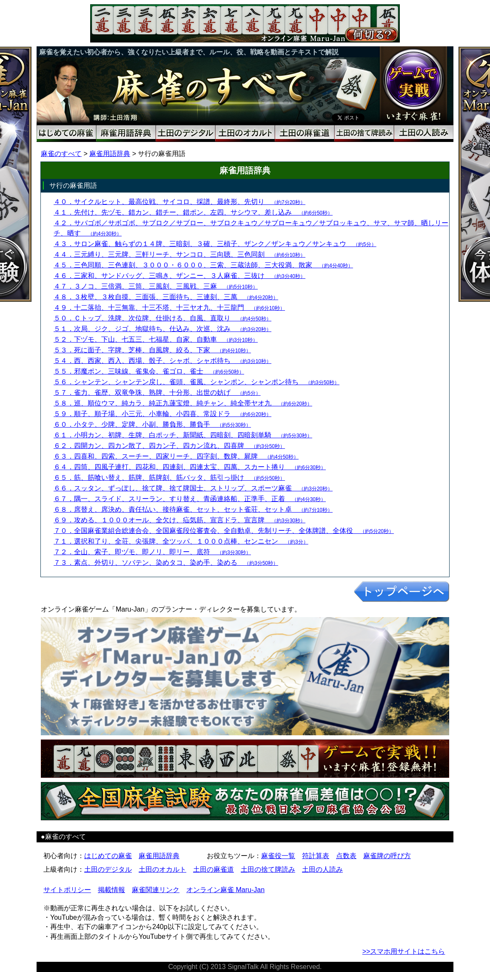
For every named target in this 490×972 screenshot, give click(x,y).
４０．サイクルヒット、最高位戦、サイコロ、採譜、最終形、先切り (179, 201)
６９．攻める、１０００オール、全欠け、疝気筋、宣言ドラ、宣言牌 (179, 520)
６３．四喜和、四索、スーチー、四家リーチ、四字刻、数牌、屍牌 (176, 456)
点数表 (346, 855)
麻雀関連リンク (155, 889)
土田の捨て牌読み (268, 869)
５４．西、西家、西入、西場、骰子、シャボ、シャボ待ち (162, 360)
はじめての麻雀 (108, 855)
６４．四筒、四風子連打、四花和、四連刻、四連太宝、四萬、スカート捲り (190, 466)
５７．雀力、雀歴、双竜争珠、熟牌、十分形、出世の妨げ (157, 392)
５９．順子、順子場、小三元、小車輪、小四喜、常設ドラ (162, 413)
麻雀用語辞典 (109, 153)
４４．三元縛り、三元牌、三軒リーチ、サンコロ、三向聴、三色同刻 (179, 254)
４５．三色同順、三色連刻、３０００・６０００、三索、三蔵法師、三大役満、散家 (203, 265)
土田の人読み (322, 869)
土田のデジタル (108, 869)
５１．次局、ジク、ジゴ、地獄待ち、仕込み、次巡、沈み (162, 328)
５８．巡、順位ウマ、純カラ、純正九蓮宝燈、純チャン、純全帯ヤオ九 (183, 403)
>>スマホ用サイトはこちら (403, 951)
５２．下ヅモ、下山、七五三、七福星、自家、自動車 (156, 339)
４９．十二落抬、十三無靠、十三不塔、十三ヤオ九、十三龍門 (169, 307)
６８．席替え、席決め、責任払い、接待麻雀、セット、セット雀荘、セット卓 (193, 509)
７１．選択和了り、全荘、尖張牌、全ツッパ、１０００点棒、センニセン (181, 541)
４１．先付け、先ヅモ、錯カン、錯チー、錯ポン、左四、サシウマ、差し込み (193, 212)
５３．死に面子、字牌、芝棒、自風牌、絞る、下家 (152, 350)
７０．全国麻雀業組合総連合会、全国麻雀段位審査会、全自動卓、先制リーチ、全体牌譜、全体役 (224, 530)
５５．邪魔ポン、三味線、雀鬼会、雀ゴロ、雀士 (149, 371)
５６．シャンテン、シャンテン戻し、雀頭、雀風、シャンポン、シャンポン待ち (196, 381)
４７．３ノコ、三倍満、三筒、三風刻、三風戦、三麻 (156, 286)
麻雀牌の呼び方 (387, 855)
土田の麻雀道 (213, 869)
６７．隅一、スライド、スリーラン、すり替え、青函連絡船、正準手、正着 (190, 498)
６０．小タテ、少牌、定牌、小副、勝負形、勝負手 (152, 424)
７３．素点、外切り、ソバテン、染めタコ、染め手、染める (166, 562)
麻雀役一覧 (278, 855)
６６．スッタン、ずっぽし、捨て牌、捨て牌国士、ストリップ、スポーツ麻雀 (193, 488)
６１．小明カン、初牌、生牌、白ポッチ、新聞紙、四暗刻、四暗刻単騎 (183, 435)
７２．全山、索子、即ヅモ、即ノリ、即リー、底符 (152, 551)
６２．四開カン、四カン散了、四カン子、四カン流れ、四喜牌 (169, 445)
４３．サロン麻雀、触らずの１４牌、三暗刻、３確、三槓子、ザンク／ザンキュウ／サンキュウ (215, 243)
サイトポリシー (67, 889)
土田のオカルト (162, 869)
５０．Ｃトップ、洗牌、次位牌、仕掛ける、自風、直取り (162, 318)
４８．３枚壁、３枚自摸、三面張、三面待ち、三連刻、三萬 (166, 296)
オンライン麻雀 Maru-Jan (225, 889)
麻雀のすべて (61, 153)
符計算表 (315, 855)
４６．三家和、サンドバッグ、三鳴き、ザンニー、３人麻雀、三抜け (179, 275)
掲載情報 (111, 889)
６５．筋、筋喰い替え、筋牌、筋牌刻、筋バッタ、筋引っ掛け (169, 477)
